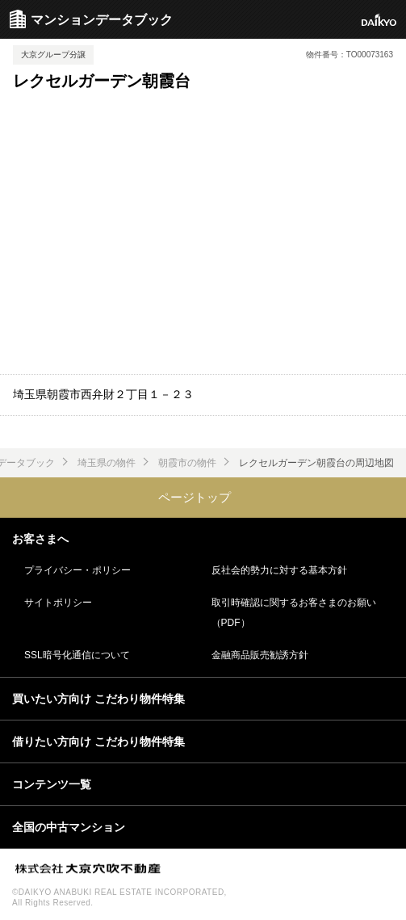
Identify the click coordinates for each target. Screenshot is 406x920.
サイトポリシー (58, 602)
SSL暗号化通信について (77, 655)
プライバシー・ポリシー (77, 570)
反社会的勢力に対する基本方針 (279, 570)
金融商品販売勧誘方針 (259, 655)
